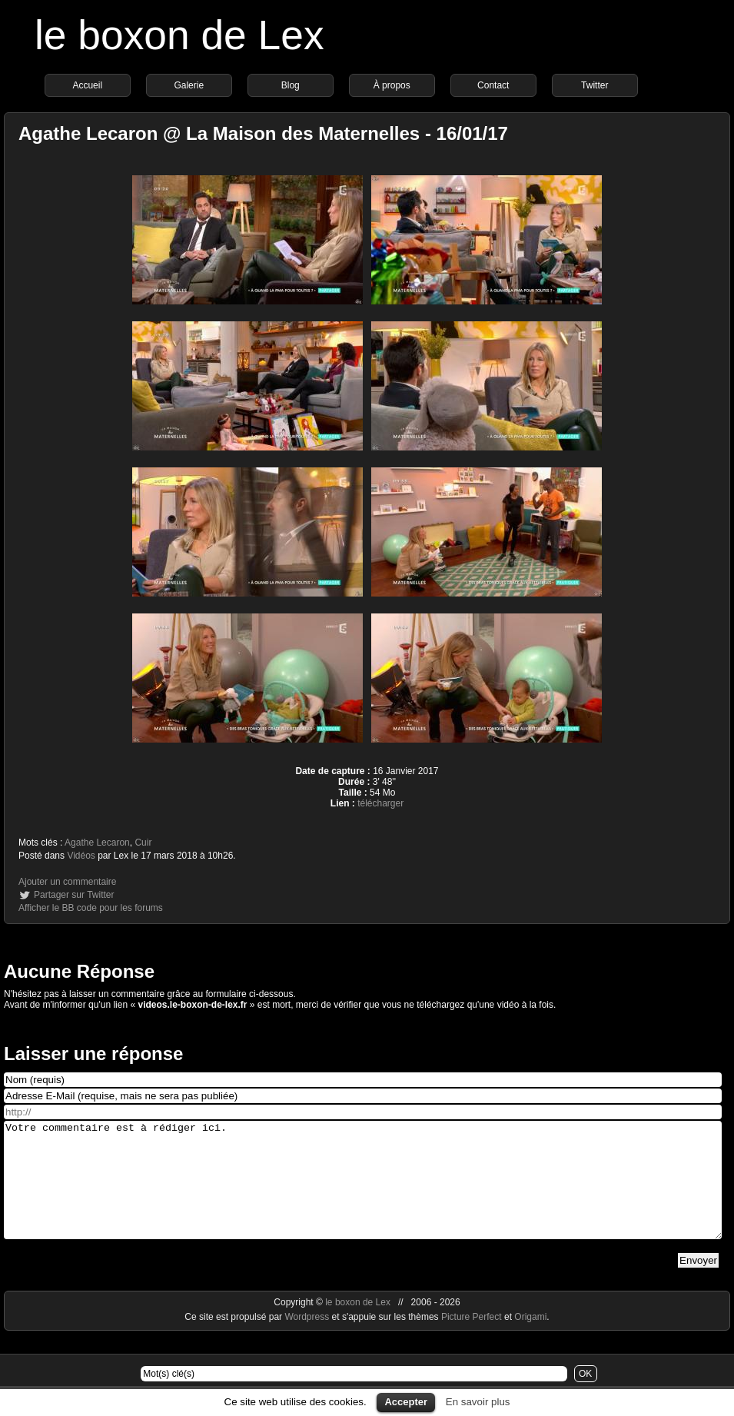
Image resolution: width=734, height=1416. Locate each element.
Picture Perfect (471, 1340)
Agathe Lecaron (97, 842)
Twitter (594, 85)
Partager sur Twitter (74, 894)
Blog (290, 85)
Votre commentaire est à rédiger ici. (363, 1191)
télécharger (380, 803)
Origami (530, 1340)
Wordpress (307, 1340)
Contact (493, 85)
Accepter (405, 1402)
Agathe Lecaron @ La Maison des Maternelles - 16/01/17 (263, 133)
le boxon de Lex (179, 35)
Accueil (87, 85)
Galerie (189, 85)
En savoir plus (478, 1402)
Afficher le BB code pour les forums (90, 907)
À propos (392, 85)
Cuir (143, 842)
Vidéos (81, 855)
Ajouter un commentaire (67, 881)
